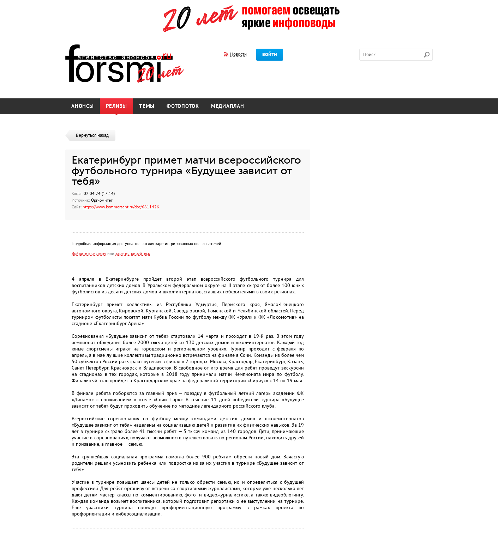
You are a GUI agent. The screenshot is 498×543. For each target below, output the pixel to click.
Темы (147, 106)
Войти (269, 54)
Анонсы (82, 106)
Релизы (116, 106)
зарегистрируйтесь (132, 253)
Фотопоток (183, 106)
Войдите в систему (89, 253)
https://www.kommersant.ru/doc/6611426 (121, 207)
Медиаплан (227, 106)
